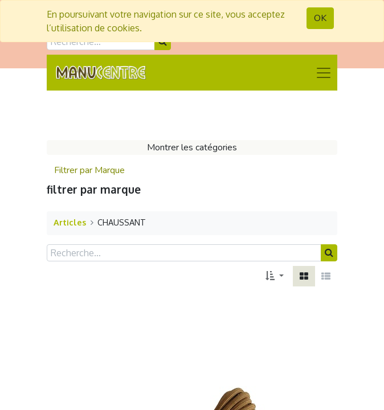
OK (320, 18)
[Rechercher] (329, 252)
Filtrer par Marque (89, 170)
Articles (70, 222)
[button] (274, 276)
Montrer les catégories (192, 147)
